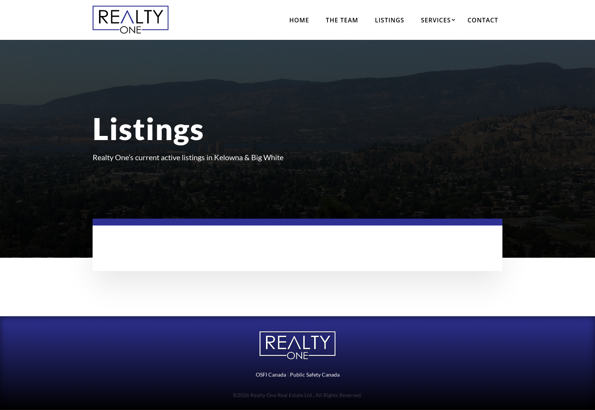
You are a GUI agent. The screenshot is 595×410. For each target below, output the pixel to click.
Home (299, 20)
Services (436, 20)
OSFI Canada (271, 374)
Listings (389, 20)
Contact (483, 20)
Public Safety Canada (315, 374)
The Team (342, 20)
